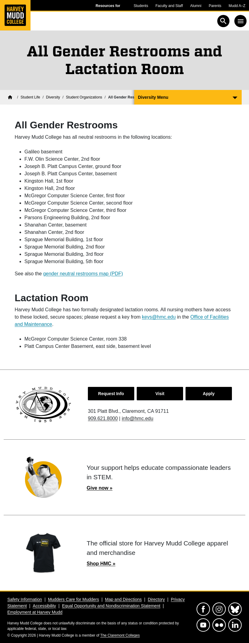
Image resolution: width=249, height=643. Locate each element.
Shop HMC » (101, 563)
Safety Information (24, 599)
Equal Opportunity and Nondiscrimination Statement (111, 605)
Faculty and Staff (169, 6)
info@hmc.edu (137, 418)
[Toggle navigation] (240, 21)
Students (141, 6)
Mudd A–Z (237, 6)
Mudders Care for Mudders (73, 599)
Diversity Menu (153, 97)
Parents (215, 6)
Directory (156, 599)
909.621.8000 (103, 418)
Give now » (99, 488)
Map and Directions (123, 599)
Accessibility (44, 605)
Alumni (195, 6)
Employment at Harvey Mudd (35, 612)
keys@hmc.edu (159, 317)
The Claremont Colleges (120, 635)
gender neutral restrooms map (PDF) (83, 273)
